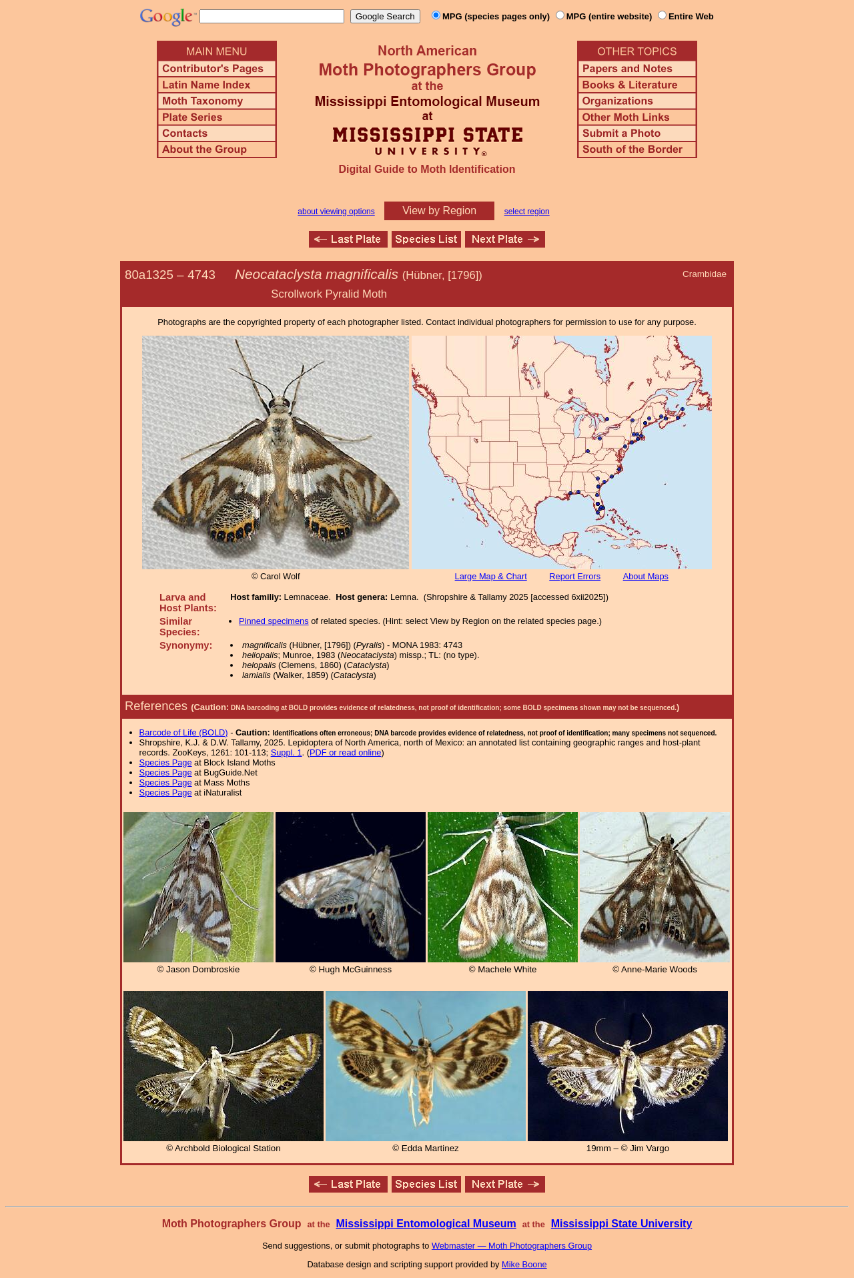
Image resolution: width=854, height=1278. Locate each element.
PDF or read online (345, 752)
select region (527, 211)
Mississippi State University (622, 1223)
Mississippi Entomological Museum (426, 1223)
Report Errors (574, 576)
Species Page (165, 762)
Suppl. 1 (286, 752)
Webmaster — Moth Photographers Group (512, 1246)
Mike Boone (524, 1264)
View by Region (439, 210)
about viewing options (336, 211)
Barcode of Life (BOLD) (183, 732)
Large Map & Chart (491, 576)
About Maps (646, 576)
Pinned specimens (274, 621)
